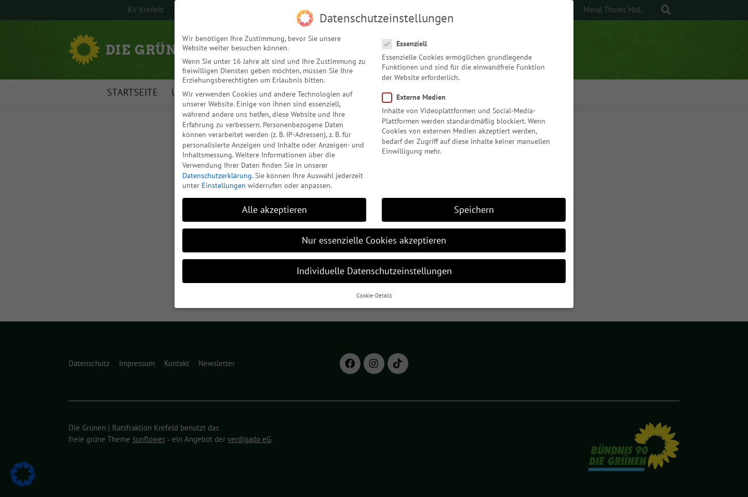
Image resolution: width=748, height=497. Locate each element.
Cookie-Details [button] (374, 289)
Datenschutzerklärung (217, 169)
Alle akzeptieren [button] (274, 203)
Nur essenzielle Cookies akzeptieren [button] (374, 234)
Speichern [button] (474, 203)
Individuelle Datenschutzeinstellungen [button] (374, 265)
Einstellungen (224, 179)
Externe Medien (417, 91)
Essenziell (408, 37)
